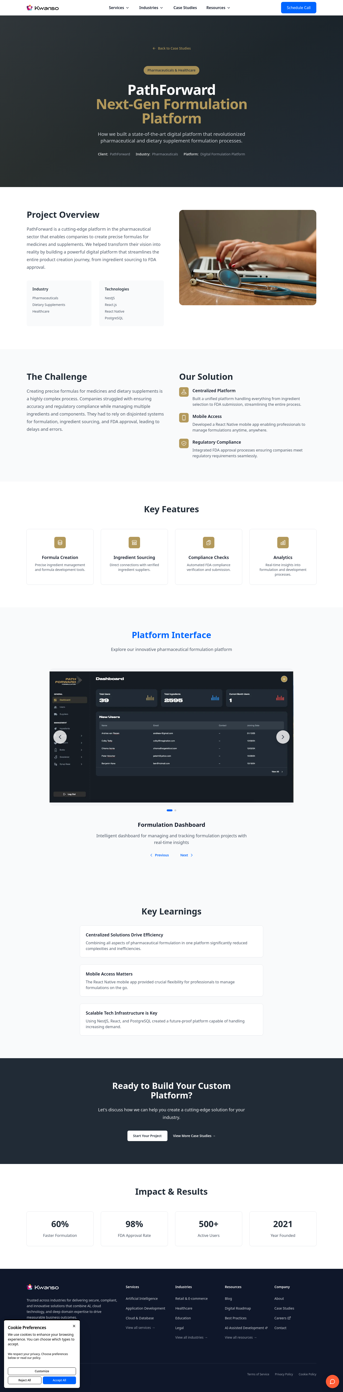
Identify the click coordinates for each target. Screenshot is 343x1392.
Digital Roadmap (238, 1308)
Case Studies (185, 7)
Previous (159, 855)
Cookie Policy (307, 1374)
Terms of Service (258, 1374)
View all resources (241, 1337)
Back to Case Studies (171, 48)
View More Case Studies (194, 1135)
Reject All (24, 1380)
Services (119, 7)
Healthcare (183, 1308)
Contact (280, 1328)
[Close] (74, 1326)
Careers (282, 1318)
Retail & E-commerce (191, 1298)
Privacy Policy (284, 1374)
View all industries (191, 1337)
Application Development (145, 1308)
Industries (151, 7)
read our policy (30, 1358)
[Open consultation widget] (332, 1381)
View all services (140, 1328)
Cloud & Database (140, 1318)
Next (187, 855)
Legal (179, 1328)
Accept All (59, 1380)
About (279, 1298)
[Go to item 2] (175, 810)
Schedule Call (299, 7)
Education (183, 1318)
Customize (42, 1371)
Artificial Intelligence (142, 1298)
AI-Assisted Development (244, 1328)
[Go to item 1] (169, 810)
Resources (219, 7)
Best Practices (236, 1318)
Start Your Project (147, 1135)
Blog (228, 1298)
